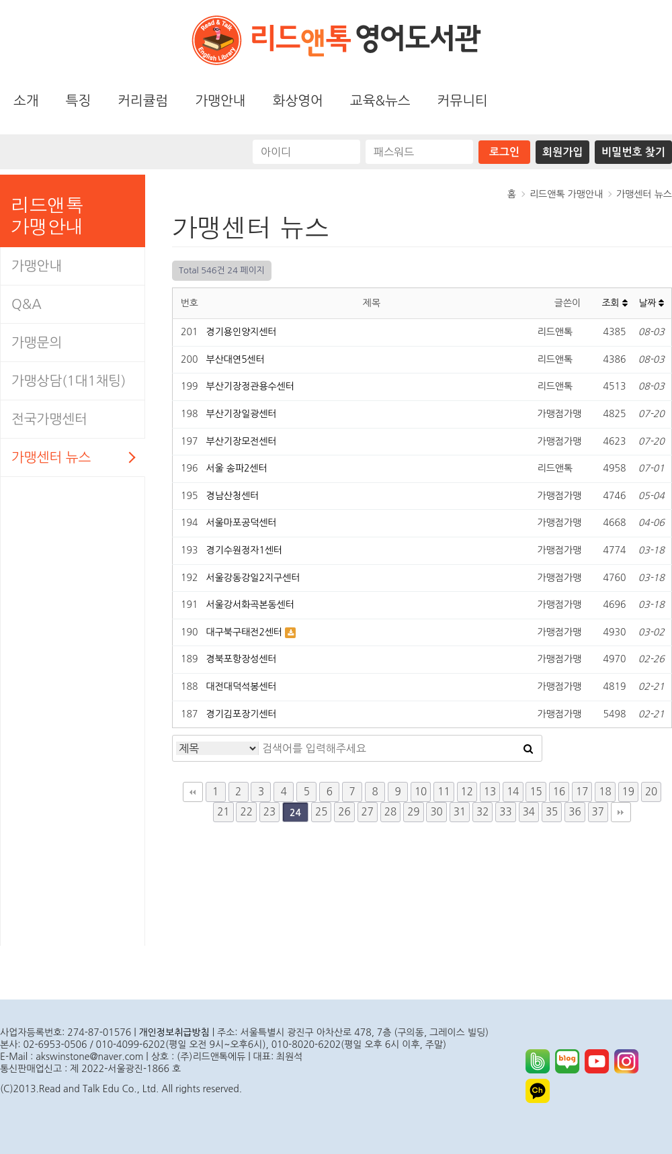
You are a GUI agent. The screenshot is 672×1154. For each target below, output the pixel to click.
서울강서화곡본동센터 (250, 604)
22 (246, 812)
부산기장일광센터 (241, 413)
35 (552, 812)
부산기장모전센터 (241, 441)
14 (513, 792)
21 (223, 812)
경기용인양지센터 (241, 332)
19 (628, 792)
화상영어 (298, 100)
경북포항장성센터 (241, 659)
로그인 (504, 152)
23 (269, 812)
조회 (614, 303)
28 (390, 812)
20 (651, 792)
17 (582, 792)
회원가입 (562, 152)
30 (436, 812)
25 (321, 812)
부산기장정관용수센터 (250, 386)
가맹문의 (36, 342)
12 (467, 792)
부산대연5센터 (235, 359)
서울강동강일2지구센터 (253, 577)
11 (443, 792)
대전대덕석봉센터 (241, 686)
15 (536, 792)
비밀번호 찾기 (633, 152)
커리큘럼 (143, 100)
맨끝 (621, 812)
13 (490, 792)
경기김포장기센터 (241, 714)
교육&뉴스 (380, 100)
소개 (26, 100)
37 (598, 812)
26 (344, 812)
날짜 (651, 303)
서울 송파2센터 (236, 468)
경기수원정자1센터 (244, 550)
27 (368, 812)
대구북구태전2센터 (246, 632)
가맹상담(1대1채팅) (68, 381)
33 (505, 812)
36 (575, 812)
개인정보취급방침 (174, 1032)
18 (605, 792)
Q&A (26, 304)
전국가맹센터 (49, 419)
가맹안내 (220, 100)
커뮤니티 (462, 100)
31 (460, 812)
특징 (78, 100)
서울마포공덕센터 (241, 522)
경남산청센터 (232, 495)
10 (421, 792)
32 (482, 812)
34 (529, 812)
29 (413, 812)
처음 (193, 792)
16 (559, 792)
